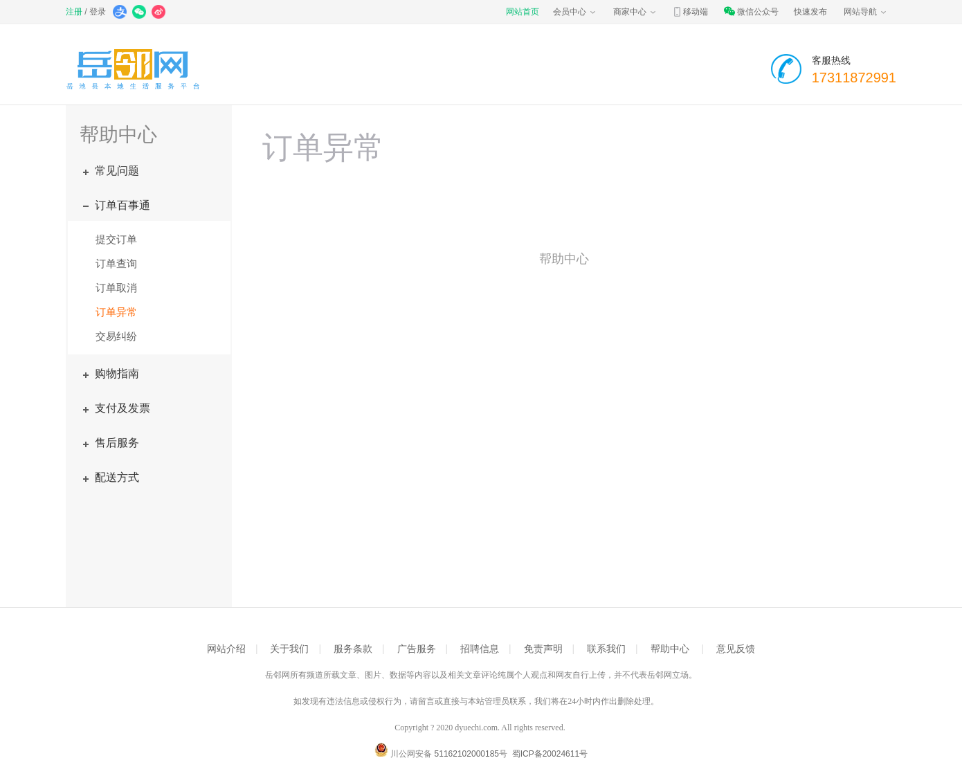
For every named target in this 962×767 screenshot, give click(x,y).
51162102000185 (467, 754)
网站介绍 (226, 648)
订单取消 (116, 288)
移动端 (690, 12)
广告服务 (416, 648)
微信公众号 (751, 12)
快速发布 (810, 12)
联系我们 (606, 648)
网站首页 (522, 12)
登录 (97, 12)
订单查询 (116, 263)
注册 (74, 12)
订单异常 (116, 312)
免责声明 (543, 648)
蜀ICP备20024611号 (550, 754)
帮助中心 (670, 648)
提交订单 (116, 239)
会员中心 (575, 12)
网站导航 (866, 12)
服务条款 (353, 648)
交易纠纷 (116, 336)
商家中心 (635, 12)
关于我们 (289, 648)
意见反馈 (735, 648)
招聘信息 (479, 648)
